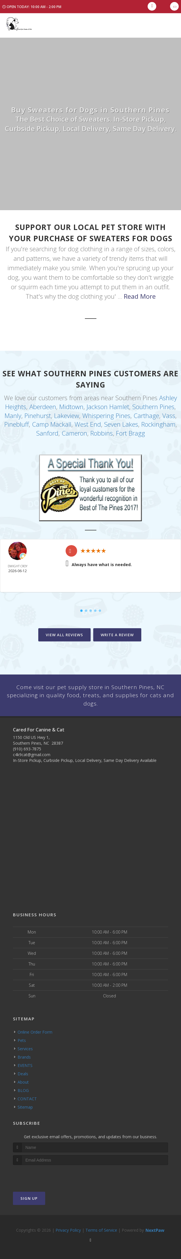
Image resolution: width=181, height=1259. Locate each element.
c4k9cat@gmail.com (31, 753)
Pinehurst (37, 413)
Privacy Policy (68, 1228)
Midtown (71, 405)
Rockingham (158, 422)
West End (88, 422)
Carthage (146, 413)
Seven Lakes (121, 422)
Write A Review (117, 631)
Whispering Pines (106, 413)
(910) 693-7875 (27, 747)
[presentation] (43, 1174)
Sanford (47, 430)
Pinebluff (16, 422)
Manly (13, 413)
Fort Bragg (130, 430)
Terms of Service (101, 1228)
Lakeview (66, 413)
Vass (168, 413)
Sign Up (29, 1196)
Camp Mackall (51, 422)
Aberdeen (42, 405)
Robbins (101, 430)
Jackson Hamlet (108, 405)
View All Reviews (64, 631)
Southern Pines (153, 405)
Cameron (74, 430)
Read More (140, 296)
